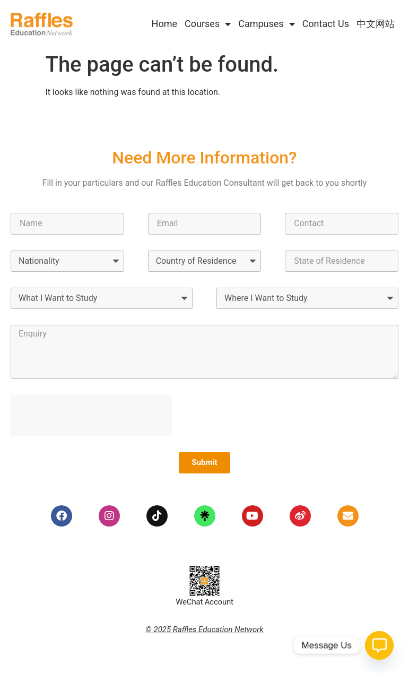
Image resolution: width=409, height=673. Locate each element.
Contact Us (325, 23)
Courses (208, 24)
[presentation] (91, 415)
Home (164, 23)
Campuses (266, 24)
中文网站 (375, 23)
